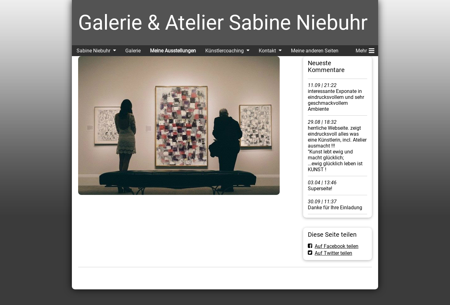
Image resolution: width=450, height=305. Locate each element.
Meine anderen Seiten (314, 51)
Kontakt (267, 51)
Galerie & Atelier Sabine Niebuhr (223, 23)
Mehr (365, 49)
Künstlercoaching (224, 51)
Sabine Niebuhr (93, 51)
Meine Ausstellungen (173, 51)
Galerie (133, 51)
